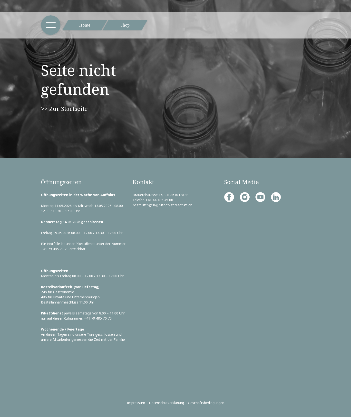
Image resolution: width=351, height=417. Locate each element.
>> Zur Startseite (64, 108)
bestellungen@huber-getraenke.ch (163, 205)
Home (84, 25)
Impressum (136, 402)
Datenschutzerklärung (166, 402)
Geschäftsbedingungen (206, 402)
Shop (125, 25)
